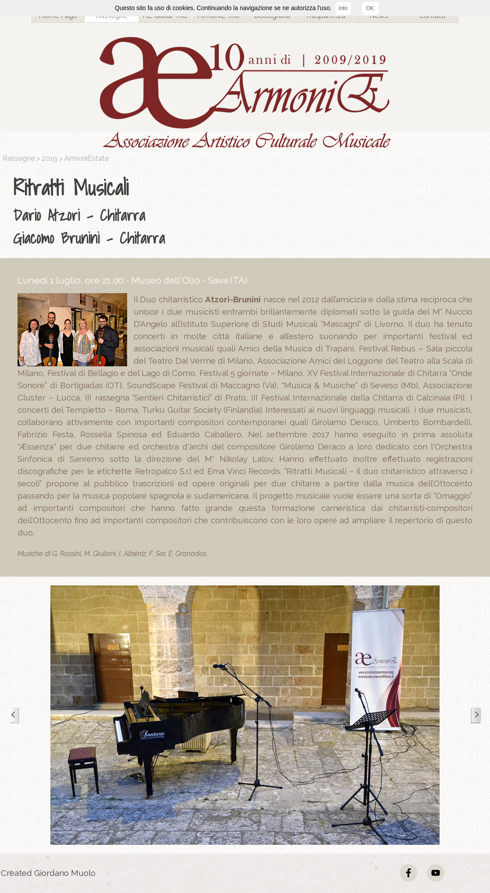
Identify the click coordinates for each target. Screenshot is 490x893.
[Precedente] (14, 715)
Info (343, 8)
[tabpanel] (247, 210)
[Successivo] (476, 715)
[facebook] (408, 873)
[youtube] (435, 873)
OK (370, 8)
